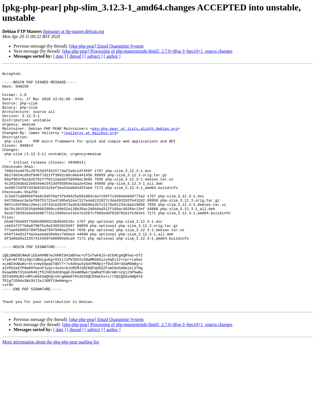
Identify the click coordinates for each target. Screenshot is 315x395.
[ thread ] (75, 56)
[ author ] (112, 56)
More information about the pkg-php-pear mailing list (50, 390)
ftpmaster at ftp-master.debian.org (73, 31)
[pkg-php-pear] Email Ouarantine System (106, 46)
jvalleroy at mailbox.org (90, 146)
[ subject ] (94, 56)
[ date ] (59, 56)
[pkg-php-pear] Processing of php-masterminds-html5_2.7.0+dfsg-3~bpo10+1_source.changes (147, 51)
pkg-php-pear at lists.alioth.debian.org (135, 141)
